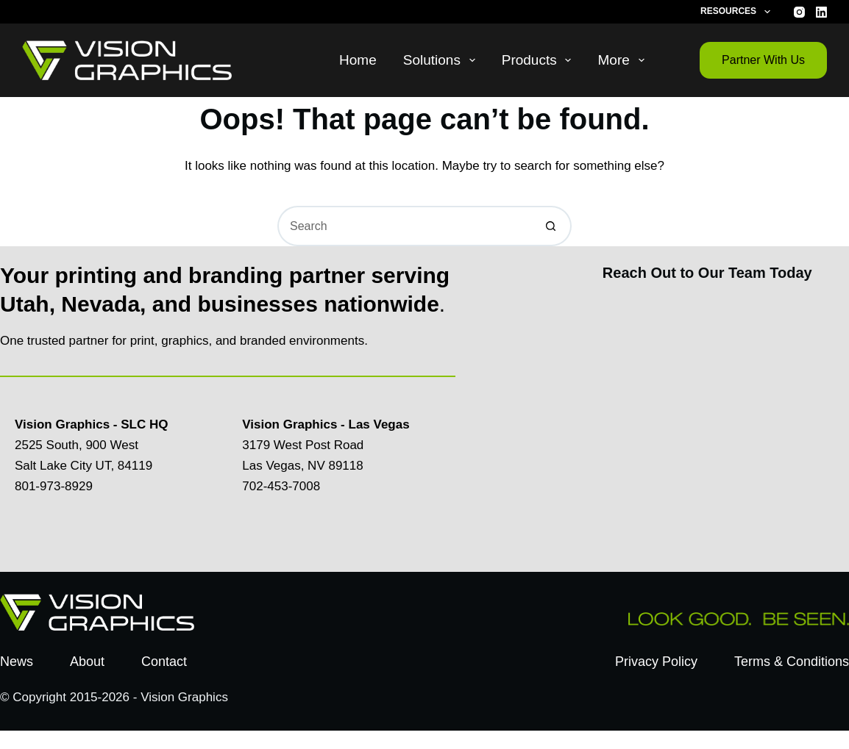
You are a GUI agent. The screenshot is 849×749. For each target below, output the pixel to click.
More (623, 60)
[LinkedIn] (821, 12)
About (87, 661)
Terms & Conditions (791, 661)
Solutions (442, 60)
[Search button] (551, 226)
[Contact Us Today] (706, 423)
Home (358, 60)
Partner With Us (763, 60)
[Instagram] (799, 12)
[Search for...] (404, 226)
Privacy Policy (656, 661)
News (16, 661)
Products (540, 60)
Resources (737, 12)
